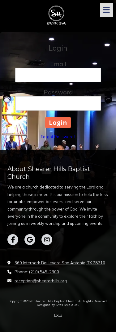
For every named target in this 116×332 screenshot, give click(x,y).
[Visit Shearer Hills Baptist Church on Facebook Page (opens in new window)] (12, 239)
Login (58, 315)
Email (58, 64)
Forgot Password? (58, 136)
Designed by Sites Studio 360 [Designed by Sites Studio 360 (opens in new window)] (58, 305)
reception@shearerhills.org (41, 280)
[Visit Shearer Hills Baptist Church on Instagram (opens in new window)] (46, 239)
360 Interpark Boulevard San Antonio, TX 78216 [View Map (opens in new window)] (60, 262)
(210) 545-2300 (44, 271)
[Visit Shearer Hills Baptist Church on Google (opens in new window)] (29, 239)
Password (58, 92)
